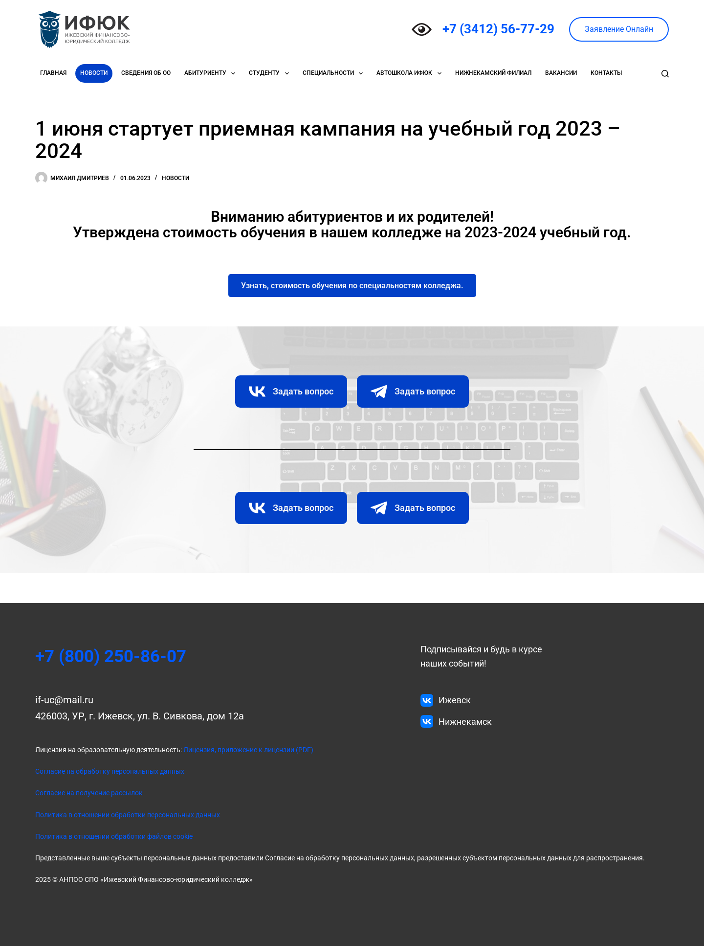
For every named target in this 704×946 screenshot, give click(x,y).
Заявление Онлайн (619, 29)
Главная (53, 72)
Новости (94, 72)
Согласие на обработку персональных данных (109, 771)
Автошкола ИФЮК (410, 73)
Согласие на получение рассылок (89, 793)
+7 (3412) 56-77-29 (498, 29)
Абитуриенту (211, 73)
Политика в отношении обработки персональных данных (127, 815)
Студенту (270, 73)
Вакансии (561, 72)
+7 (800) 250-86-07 (114, 656)
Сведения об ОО (146, 72)
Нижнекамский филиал (493, 72)
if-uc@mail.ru (64, 700)
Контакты (606, 72)
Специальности (335, 73)
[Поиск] (665, 73)
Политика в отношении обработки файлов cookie (114, 836)
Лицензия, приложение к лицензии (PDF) (247, 750)
